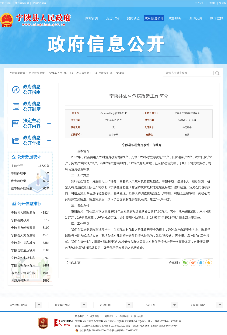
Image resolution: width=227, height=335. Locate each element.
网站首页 (91, 18)
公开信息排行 (29, 203)
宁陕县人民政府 (58, 73)
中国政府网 (5, 3)
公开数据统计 (29, 157)
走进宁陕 (112, 18)
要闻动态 (133, 18)
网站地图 (138, 316)
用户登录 (199, 3)
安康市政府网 (39, 3)
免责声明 (94, 316)
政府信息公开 (154, 18)
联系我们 (79, 316)
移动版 (212, 3)
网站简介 (109, 316)
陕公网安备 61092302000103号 (93, 330)
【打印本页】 (74, 262)
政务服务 (175, 18)
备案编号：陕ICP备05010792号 (164, 326)
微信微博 (216, 18)
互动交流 (195, 18)
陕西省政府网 (22, 3)
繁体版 (222, 3)
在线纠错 (124, 316)
